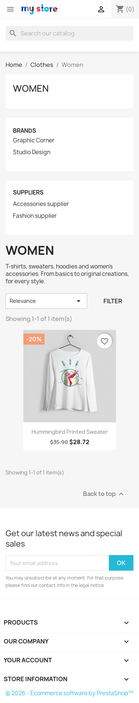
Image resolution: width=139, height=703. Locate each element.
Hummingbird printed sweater (70, 431)
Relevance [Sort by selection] (46, 301)
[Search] (69, 33)
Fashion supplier (35, 216)
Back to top (104, 494)
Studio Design (31, 152)
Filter (112, 301)
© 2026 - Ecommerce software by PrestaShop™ (69, 693)
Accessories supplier (41, 204)
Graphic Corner (33, 140)
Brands (24, 131)
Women (31, 88)
